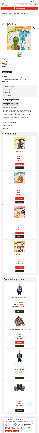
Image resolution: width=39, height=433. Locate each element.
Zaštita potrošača (7, 95)
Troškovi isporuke (7, 89)
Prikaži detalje (8, 431)
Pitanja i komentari (10, 104)
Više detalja (19, 167)
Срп (36, 1)
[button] (1, 203)
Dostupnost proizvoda (8, 86)
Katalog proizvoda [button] (19, 8)
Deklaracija (6, 92)
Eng (32, 1)
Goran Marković (5, 83)
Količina (4, 66)
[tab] (19, 86)
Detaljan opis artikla (11, 100)
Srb (28, 1)
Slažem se (16, 431)
